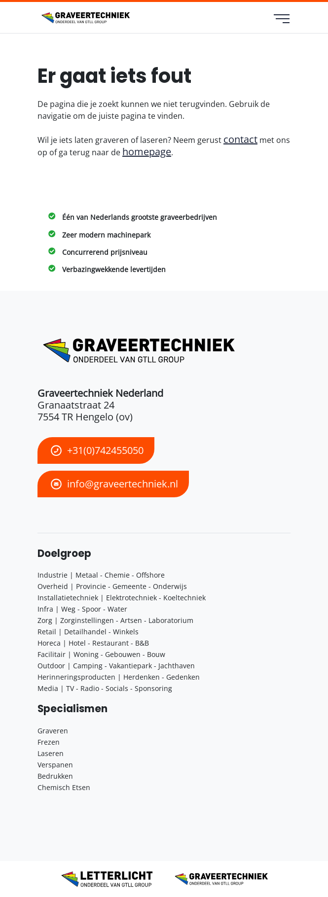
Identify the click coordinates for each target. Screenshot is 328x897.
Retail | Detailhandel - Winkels (88, 631)
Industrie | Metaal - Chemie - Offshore (101, 575)
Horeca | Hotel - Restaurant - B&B (93, 643)
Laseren (50, 753)
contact (240, 139)
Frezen (48, 742)
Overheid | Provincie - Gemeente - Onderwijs (112, 586)
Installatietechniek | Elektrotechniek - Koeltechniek (121, 597)
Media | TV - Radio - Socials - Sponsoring (104, 688)
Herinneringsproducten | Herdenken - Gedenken (118, 677)
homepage (146, 151)
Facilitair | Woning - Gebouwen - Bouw (101, 654)
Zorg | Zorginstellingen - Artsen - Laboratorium (115, 620)
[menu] (282, 19)
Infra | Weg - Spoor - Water (82, 609)
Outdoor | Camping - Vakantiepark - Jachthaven (116, 665)
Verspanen (55, 764)
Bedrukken (55, 776)
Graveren (52, 730)
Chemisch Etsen (63, 787)
